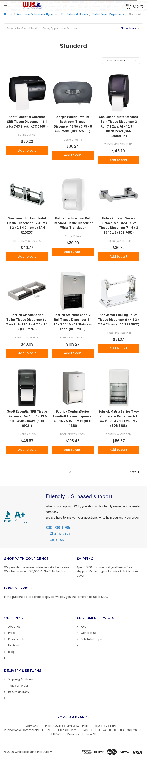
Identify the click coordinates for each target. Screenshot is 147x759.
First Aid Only (67, 730)
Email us (57, 539)
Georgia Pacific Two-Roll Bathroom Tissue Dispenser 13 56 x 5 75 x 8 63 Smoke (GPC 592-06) (73, 124)
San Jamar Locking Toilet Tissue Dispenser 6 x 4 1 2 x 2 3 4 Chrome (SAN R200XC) (118, 319)
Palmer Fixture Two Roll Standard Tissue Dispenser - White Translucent (73, 223)
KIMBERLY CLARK (105, 726)
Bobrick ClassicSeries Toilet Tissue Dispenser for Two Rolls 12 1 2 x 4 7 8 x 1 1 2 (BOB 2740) (27, 322)
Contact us (88, 633)
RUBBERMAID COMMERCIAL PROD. (67, 726)
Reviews (13, 645)
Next (135, 472)
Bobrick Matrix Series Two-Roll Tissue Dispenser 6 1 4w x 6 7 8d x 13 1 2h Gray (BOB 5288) (118, 419)
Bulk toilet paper (92, 639)
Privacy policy (17, 639)
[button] (73, 28)
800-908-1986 (58, 527)
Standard (134, 14)
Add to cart (27, 150)
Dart (49, 730)
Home (8, 14)
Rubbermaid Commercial (21, 730)
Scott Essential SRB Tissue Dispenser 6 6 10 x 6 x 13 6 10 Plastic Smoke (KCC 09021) (27, 419)
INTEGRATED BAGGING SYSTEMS (116, 730)
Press (11, 633)
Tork (85, 730)
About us (14, 627)
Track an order (18, 686)
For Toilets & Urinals (74, 14)
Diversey (73, 734)
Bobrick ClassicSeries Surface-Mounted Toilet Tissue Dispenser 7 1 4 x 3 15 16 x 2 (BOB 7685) (118, 225)
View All (91, 734)
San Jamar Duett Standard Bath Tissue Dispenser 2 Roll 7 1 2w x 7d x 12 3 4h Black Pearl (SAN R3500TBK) (118, 126)
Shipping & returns (20, 679)
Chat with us (60, 533)
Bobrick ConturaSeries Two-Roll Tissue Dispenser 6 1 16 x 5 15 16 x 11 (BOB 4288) (73, 419)
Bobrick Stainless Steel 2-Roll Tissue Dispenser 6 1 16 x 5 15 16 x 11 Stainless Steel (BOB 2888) (73, 322)
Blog (11, 652)
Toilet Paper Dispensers (108, 14)
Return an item (18, 692)
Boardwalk (31, 726)
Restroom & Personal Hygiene (37, 14)
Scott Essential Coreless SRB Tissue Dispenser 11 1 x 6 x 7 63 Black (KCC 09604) (27, 121)
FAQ (83, 627)
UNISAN (56, 734)
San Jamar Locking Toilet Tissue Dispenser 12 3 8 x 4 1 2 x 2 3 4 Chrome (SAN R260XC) (27, 225)
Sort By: (108, 60)
